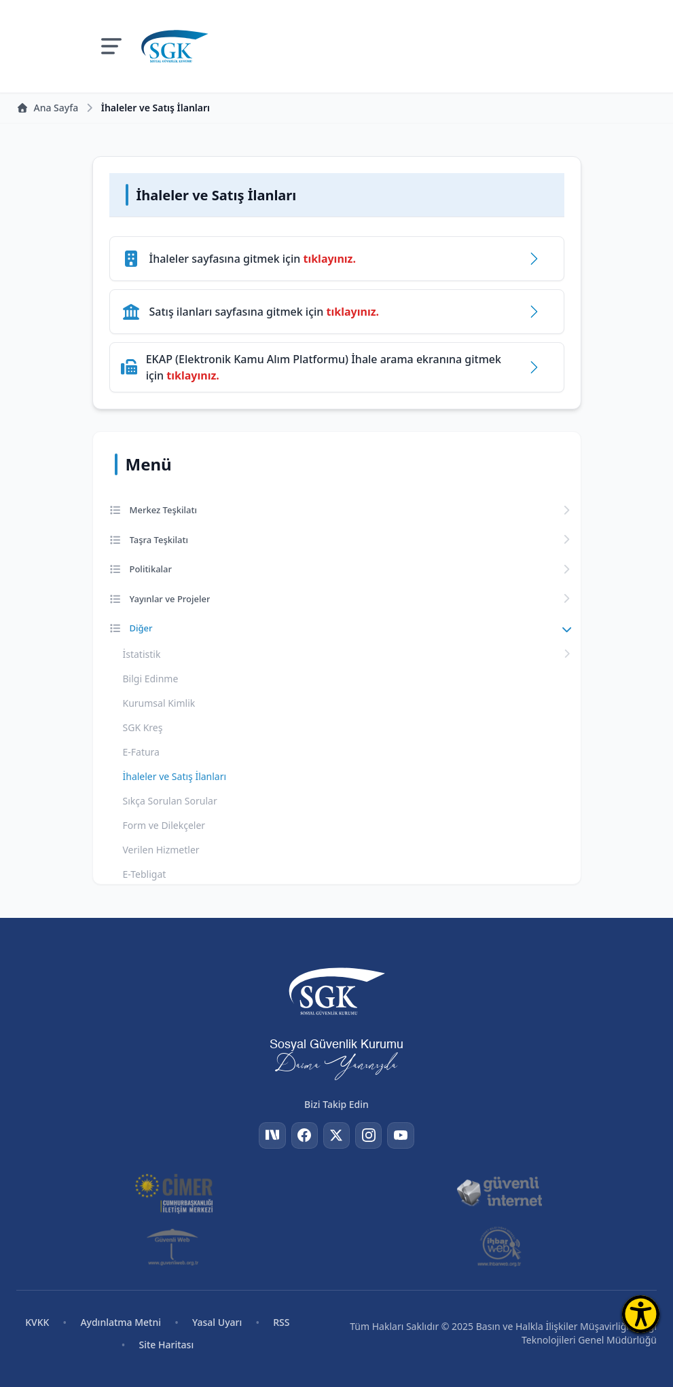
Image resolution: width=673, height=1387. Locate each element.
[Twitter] (336, 1135)
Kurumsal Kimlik (159, 703)
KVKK (37, 1322)
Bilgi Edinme (151, 678)
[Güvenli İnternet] (499, 1192)
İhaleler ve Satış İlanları (175, 776)
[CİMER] (174, 1192)
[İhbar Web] (499, 1246)
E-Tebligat (144, 874)
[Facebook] (304, 1135)
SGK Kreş (143, 727)
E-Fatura (141, 751)
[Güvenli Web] (173, 1246)
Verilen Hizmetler (161, 849)
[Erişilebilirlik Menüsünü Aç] (640, 1314)
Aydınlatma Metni (120, 1322)
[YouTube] (402, 1135)
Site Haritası (166, 1344)
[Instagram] (369, 1135)
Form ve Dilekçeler (164, 825)
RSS (281, 1322)
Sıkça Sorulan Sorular (170, 800)
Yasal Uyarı (217, 1322)
